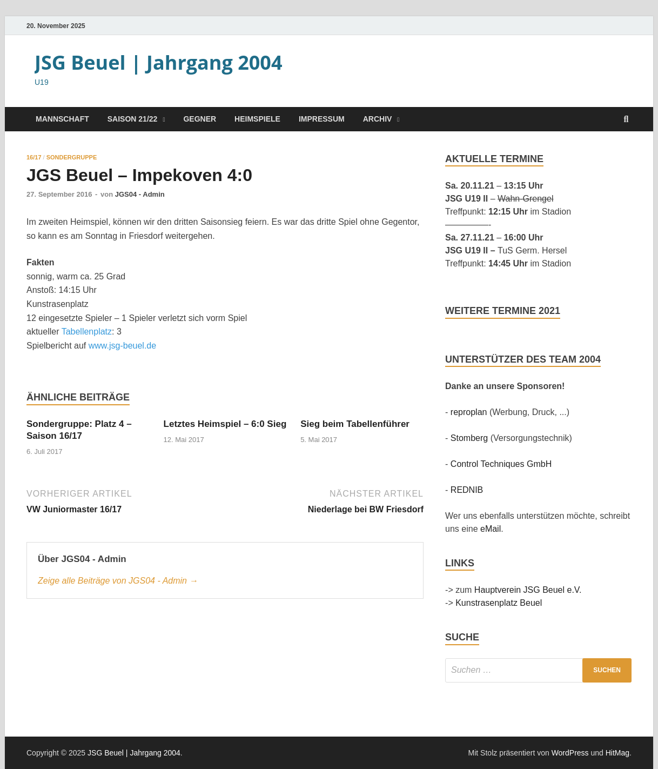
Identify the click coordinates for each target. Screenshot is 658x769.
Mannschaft (62, 119)
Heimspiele (257, 119)
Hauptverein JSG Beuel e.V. (528, 589)
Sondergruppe (71, 157)
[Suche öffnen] (626, 119)
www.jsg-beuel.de (122, 345)
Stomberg (469, 438)
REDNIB (467, 489)
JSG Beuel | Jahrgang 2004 (159, 62)
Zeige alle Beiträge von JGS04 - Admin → (118, 580)
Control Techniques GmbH (501, 464)
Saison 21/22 (133, 119)
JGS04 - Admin (140, 194)
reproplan (469, 412)
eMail (490, 528)
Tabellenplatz (87, 331)
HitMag (617, 752)
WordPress (570, 752)
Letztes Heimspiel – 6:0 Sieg (225, 424)
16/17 (34, 157)
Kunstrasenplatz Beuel (498, 602)
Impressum (322, 119)
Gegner (199, 119)
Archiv (377, 119)
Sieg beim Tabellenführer (354, 424)
